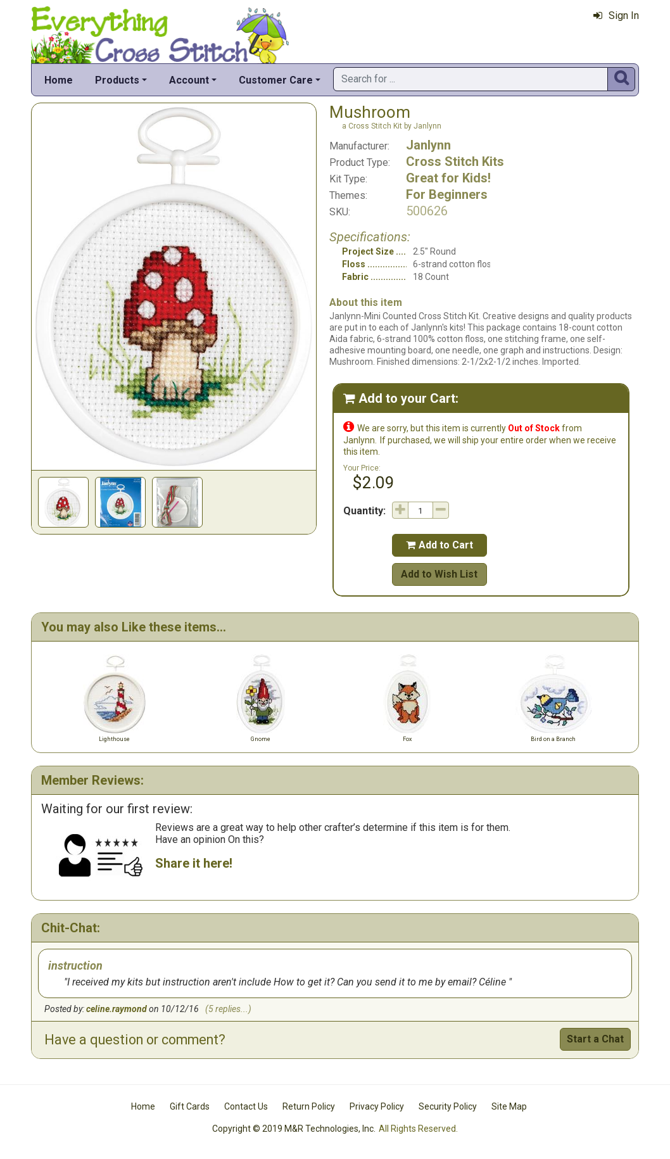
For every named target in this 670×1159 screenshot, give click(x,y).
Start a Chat (595, 1039)
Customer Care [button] (276, 80)
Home (58, 80)
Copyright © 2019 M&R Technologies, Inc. (294, 1129)
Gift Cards (190, 1106)
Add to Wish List (439, 574)
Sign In (616, 16)
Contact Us (246, 1106)
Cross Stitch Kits (455, 161)
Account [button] (189, 80)
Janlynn (428, 145)
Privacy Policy (377, 1106)
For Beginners (447, 194)
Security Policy (448, 1106)
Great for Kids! (448, 178)
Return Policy (308, 1106)
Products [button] (117, 80)
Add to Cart (439, 545)
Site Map (509, 1106)
